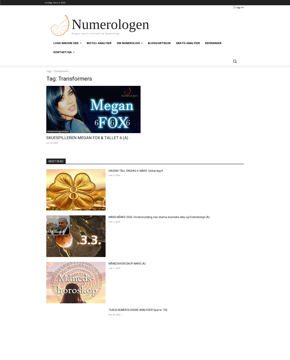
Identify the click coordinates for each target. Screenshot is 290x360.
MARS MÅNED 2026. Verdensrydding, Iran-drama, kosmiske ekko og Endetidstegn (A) (159, 217)
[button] (234, 61)
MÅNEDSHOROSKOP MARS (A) (127, 263)
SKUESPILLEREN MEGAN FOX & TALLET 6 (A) (87, 138)
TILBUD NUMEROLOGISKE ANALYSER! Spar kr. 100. (138, 309)
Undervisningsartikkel (58, 131)
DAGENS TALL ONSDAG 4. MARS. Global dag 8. (136, 170)
